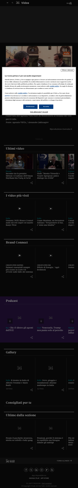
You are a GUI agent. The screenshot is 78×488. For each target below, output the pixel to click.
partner (7, 95)
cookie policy (54, 86)
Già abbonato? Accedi (39, 112)
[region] (39, 91)
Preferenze (30, 106)
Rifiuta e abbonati (67, 70)
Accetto (46, 106)
